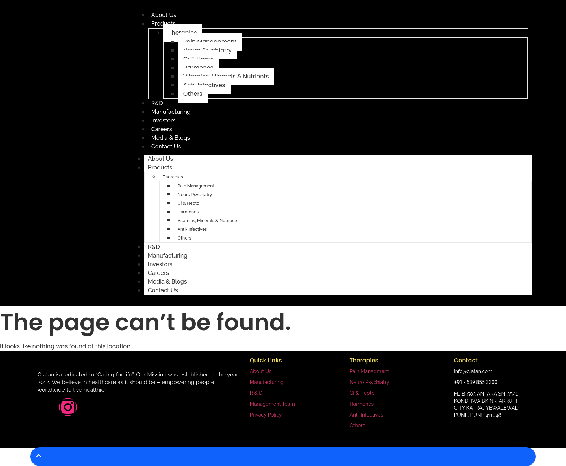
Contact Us (166, 146)
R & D (256, 393)
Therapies (173, 177)
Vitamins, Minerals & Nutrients (208, 220)
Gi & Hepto (188, 203)
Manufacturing (171, 111)
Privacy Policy (266, 415)
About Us (163, 15)
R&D (157, 103)
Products (160, 167)
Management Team (272, 404)
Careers (161, 129)
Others (193, 94)
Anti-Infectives (192, 229)
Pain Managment (369, 371)
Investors (163, 120)
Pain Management (196, 186)
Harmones (188, 212)
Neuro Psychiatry (195, 194)
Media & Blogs (170, 137)
